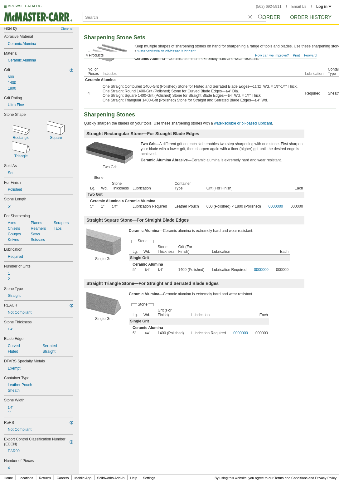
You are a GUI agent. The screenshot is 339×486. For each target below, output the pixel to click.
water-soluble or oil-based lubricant (167, 51)
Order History (311, 17)
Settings (149, 478)
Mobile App (83, 478)
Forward (310, 55)
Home (8, 478)
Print (296, 55)
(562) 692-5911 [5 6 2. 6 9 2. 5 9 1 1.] (269, 6)
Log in (324, 6)
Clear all (67, 29)
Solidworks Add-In (110, 478)
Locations (26, 478)
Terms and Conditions (291, 478)
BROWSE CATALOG (24, 6)
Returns (45, 478)
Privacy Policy (326, 478)
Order (271, 17)
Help (134, 478)
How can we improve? (272, 55)
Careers (62, 478)
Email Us (298, 6)
